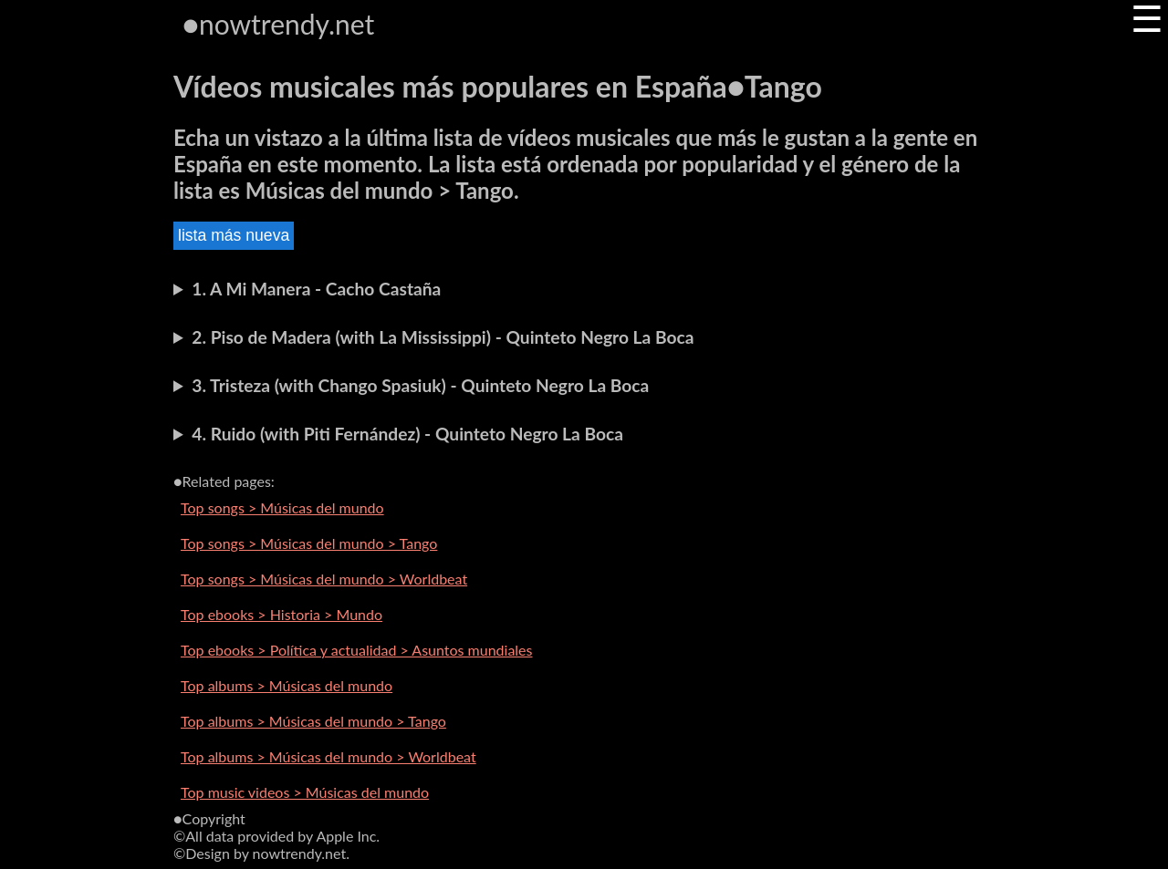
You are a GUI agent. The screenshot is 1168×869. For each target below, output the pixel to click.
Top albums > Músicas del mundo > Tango (313, 720)
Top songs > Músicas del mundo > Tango (309, 543)
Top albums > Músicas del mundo (286, 685)
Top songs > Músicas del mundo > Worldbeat (324, 578)
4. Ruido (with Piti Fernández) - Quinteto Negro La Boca (407, 433)
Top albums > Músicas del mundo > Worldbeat (328, 756)
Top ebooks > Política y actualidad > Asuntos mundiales (357, 649)
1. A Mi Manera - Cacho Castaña (316, 288)
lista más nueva (233, 235)
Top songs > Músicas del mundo (282, 507)
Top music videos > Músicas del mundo (305, 792)
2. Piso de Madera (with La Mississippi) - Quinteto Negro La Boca (443, 336)
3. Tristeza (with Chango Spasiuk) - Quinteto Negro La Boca (420, 385)
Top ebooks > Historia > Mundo (281, 614)
